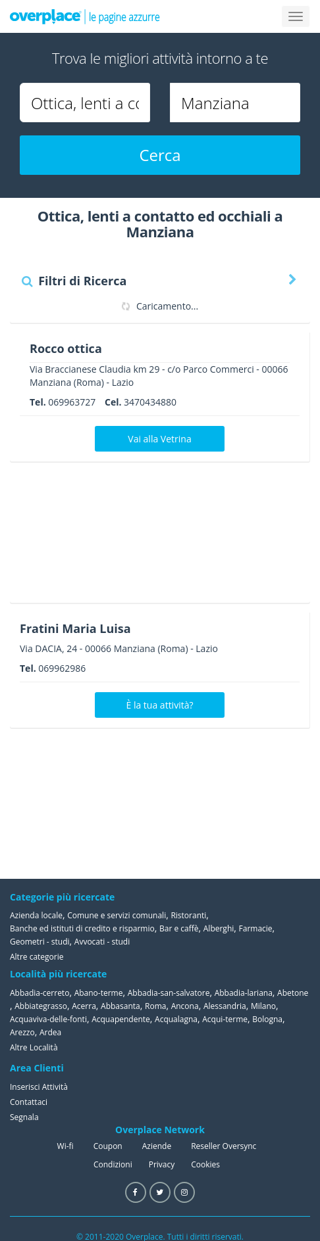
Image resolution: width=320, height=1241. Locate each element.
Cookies (205, 1164)
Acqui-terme (225, 1019)
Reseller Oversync (223, 1146)
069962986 (62, 668)
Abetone (292, 992)
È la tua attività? (160, 705)
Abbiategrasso (40, 1006)
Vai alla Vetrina (159, 439)
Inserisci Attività (39, 1086)
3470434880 (150, 402)
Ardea (50, 1032)
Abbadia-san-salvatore (169, 992)
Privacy (162, 1164)
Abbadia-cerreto (39, 992)
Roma (155, 1006)
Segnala (24, 1117)
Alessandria (224, 1006)
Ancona (185, 1006)
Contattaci (28, 1102)
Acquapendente (121, 1019)
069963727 (71, 402)
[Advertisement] (155, 537)
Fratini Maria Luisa (75, 628)
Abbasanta (120, 1006)
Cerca (159, 155)
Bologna (267, 1019)
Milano (263, 1006)
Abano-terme (98, 992)
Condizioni (112, 1164)
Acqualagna (176, 1019)
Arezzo (22, 1032)
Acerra (84, 1006)
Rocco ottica (66, 348)
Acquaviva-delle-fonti (48, 1019)
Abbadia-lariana (244, 992)
